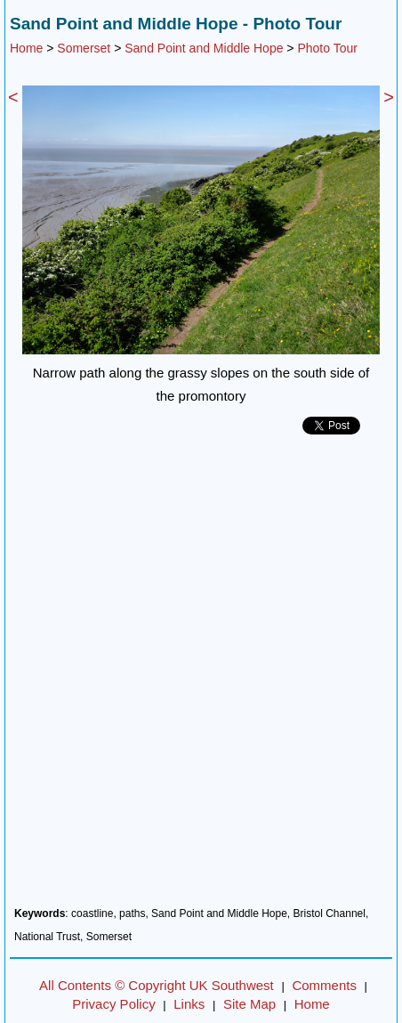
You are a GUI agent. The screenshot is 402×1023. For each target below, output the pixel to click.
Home (26, 48)
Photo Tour (327, 48)
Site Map (249, 1003)
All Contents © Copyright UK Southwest (156, 985)
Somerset (83, 48)
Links (189, 1003)
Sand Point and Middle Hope (204, 48)
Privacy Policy (113, 1003)
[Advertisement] (201, 677)
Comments (324, 985)
